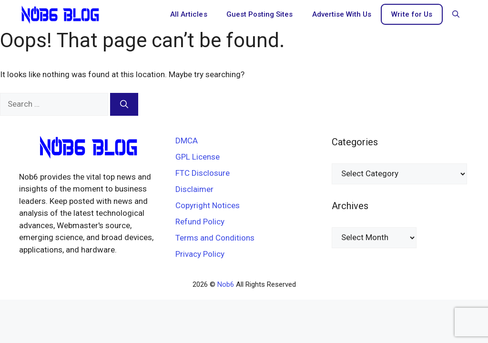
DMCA (186, 140)
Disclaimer (194, 189)
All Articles (188, 14)
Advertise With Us (342, 14)
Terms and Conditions (214, 237)
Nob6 (225, 284)
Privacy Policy (199, 254)
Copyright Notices (207, 205)
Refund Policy (199, 221)
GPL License (197, 156)
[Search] (124, 104)
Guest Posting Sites (259, 14)
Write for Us (411, 14)
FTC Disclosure (202, 173)
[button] (456, 14)
